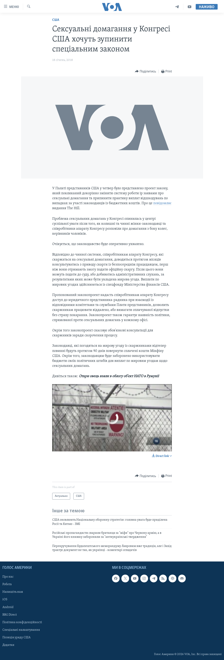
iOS (4, 599)
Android (8, 607)
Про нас (8, 576)
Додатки (8, 644)
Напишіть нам (12, 592)
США (55, 20)
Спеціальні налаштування (21, 629)
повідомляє (162, 203)
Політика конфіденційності (22, 622)
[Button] (145, 71)
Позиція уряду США (16, 637)
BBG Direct (9, 614)
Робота (7, 584)
